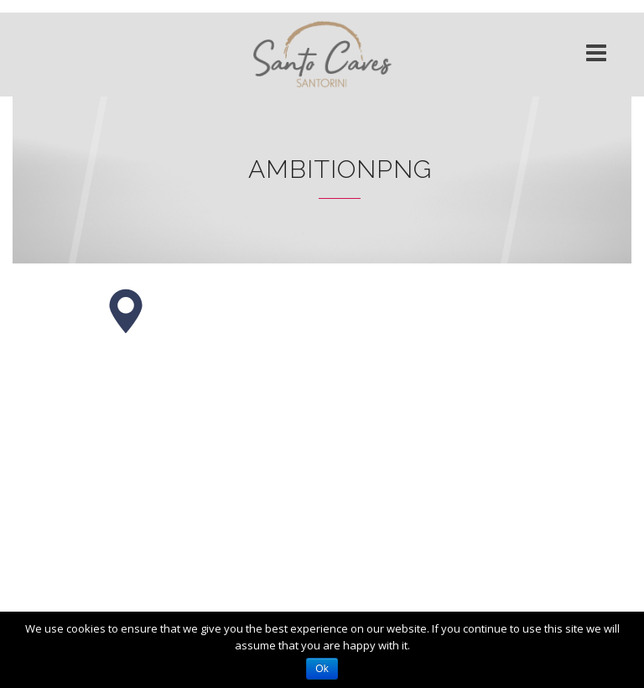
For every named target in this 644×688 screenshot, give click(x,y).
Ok (321, 669)
